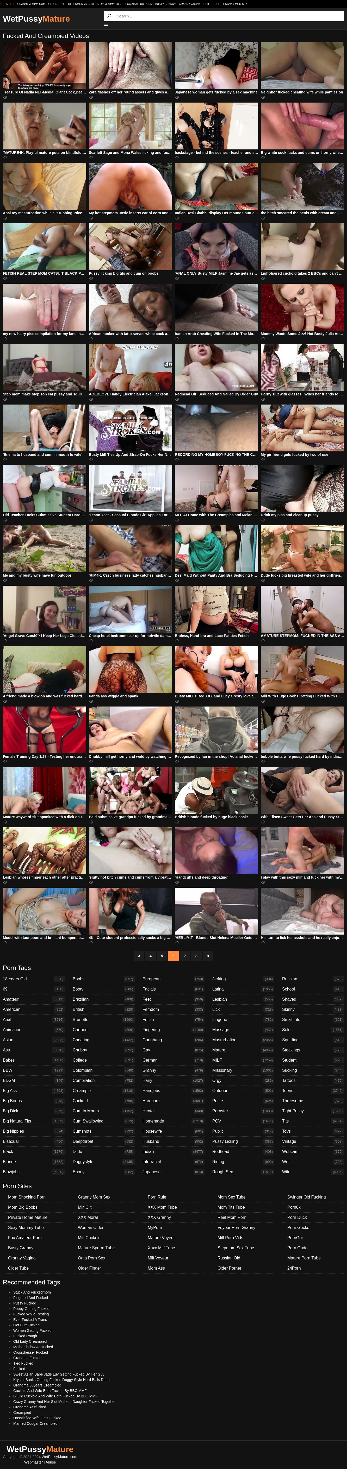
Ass (34, 1050)
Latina (243, 989)
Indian (173, 1152)
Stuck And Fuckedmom (32, 1292)
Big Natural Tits (34, 1121)
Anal (34, 1020)
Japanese (173, 1172)
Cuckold (104, 1101)
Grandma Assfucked (29, 1407)
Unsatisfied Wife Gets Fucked (37, 1418)
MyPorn (155, 1227)
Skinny (313, 1009)
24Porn (294, 1268)
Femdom (173, 1009)
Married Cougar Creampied (35, 1423)
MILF (243, 1060)
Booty (104, 989)
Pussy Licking (243, 1141)
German (173, 1060)
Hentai (173, 1111)
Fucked (19, 1369)
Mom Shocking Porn (27, 1197)
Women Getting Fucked (32, 1330)
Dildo (104, 1152)
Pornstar (243, 1111)
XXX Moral (88, 1217)
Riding (243, 1162)
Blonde (34, 1162)
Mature (243, 1050)
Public (243, 1131)
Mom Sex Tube (232, 1197)
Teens (313, 1091)
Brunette (104, 1020)
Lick (243, 1009)
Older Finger (89, 1268)
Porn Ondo (297, 1248)
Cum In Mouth (104, 1111)
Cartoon (104, 1030)
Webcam (313, 1152)
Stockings (313, 1050)
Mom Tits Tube (231, 1207)
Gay (173, 1050)
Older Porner (229, 1268)
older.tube (56, 4)
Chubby (104, 1050)
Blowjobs (34, 1172)
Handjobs (173, 1091)
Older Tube (211, 4)
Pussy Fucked (24, 1303)
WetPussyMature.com (59, 1457)
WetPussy (36, 18)
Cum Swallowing (104, 1121)
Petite (243, 1101)
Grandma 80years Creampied (37, 1385)
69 (34, 989)
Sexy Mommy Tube (109, 4)
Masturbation (243, 1040)
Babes (34, 1060)
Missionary (243, 1070)
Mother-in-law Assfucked (33, 1347)
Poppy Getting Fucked (31, 1309)
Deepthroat (104, 1141)
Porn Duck (297, 1217)
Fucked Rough (25, 1336)
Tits (313, 1121)
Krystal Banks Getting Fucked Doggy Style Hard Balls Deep (61, 1380)
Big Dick (34, 1111)
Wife (313, 1172)
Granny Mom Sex (235, 4)
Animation (34, 1030)
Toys (313, 1131)
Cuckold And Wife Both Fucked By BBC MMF (50, 1391)
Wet (313, 1162)
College (104, 1060)
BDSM (34, 1080)
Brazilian (104, 999)
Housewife (173, 1131)
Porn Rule (157, 1197)
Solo (313, 1030)
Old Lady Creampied (30, 1341)
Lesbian (243, 999)
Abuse (51, 1462)
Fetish (173, 1020)
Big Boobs (34, 1101)
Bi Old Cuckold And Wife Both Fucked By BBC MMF (55, 1396)
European (173, 979)
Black (34, 1152)
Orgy (243, 1080)
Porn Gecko (298, 1227)
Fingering (173, 1030)
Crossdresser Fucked (30, 1352)
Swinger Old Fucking (306, 1197)
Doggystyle (104, 1162)
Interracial (173, 1162)
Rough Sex (243, 1172)
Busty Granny (165, 4)
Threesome (313, 1101)
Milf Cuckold (89, 1237)
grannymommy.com (31, 4)
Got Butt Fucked (26, 1325)
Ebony (104, 1172)
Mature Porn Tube (304, 1258)
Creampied (22, 1412)
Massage (243, 1030)
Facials (173, 989)
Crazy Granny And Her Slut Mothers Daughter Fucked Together (64, 1401)
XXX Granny (159, 1217)
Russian (313, 979)
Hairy (173, 1080)
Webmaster (33, 1462)
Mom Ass (156, 1268)
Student (313, 1060)
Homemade (173, 1121)
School (313, 989)
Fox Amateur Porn (139, 4)
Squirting (313, 1040)
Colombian (104, 1070)
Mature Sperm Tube (96, 1248)
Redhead (243, 1152)
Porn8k (294, 1207)
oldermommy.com (81, 4)
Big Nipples (34, 1131)
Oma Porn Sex (91, 1258)
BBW (34, 1070)
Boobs (104, 979)
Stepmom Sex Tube (236, 1248)
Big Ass (34, 1091)
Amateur (34, 999)
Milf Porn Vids (230, 1237)
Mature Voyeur (161, 1237)
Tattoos (313, 1080)
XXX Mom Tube (162, 1207)
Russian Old (229, 1258)
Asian (34, 1040)
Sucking (313, 1070)
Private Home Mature (27, 1217)
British (104, 1009)
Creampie (104, 1091)
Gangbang (173, 1040)
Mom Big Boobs (23, 1207)
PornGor (295, 1237)
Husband (173, 1141)
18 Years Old (34, 979)
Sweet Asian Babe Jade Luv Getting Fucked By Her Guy (58, 1374)
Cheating (104, 1040)
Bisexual (34, 1141)
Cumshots (104, 1131)
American (34, 1009)
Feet (173, 999)
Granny (173, 1070)
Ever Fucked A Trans (30, 1319)
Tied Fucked (23, 1363)
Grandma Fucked (27, 1358)
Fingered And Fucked (30, 1298)
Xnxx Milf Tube (161, 1248)
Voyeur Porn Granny (236, 1227)
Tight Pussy (313, 1111)
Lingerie (243, 1020)
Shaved (313, 999)
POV (243, 1121)
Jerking (243, 979)
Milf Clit (84, 1207)
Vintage (313, 1141)
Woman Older (90, 1227)
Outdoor (243, 1091)
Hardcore (173, 1101)
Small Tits (313, 1020)
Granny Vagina (189, 4)
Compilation (104, 1080)
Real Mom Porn (232, 1217)
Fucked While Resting (31, 1314)
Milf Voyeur (158, 1258)
